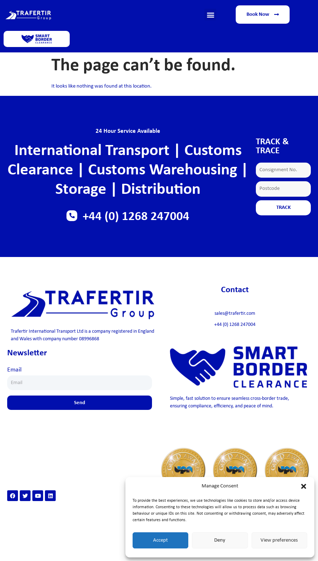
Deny (219, 540)
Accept (160, 540)
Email (14, 369)
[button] (303, 486)
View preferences (279, 540)
